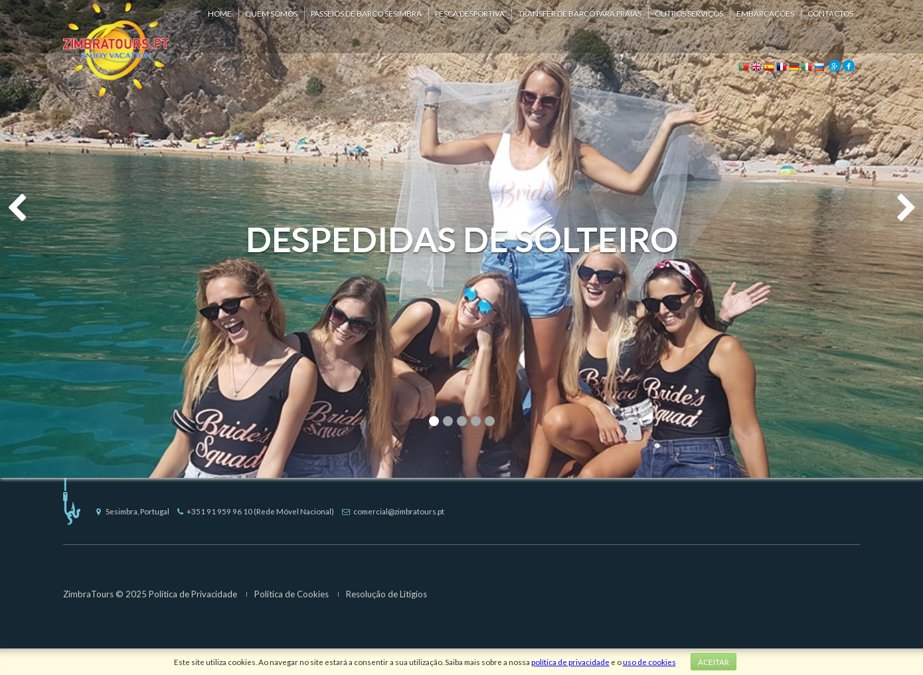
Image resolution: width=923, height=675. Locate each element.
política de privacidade (570, 661)
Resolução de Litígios (386, 594)
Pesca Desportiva (470, 13)
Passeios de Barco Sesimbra (366, 13)
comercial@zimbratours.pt (393, 511)
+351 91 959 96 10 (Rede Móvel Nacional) (255, 511)
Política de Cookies (291, 594)
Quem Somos (271, 13)
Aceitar (713, 661)
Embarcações (765, 13)
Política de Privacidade (193, 594)
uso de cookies (649, 661)
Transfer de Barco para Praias (579, 13)
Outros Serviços (689, 13)
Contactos (830, 13)
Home (220, 13)
